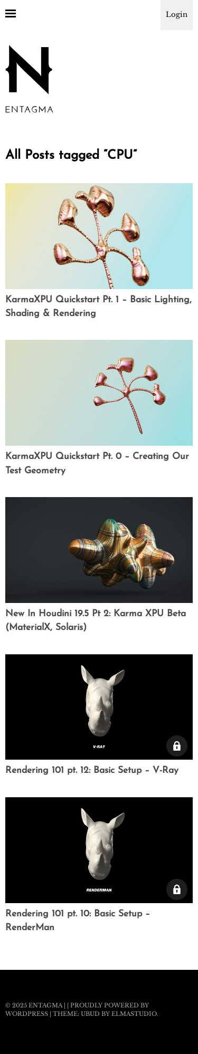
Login (176, 14)
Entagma (45, 1005)
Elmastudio (134, 1013)
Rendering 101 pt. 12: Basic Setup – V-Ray (91, 770)
